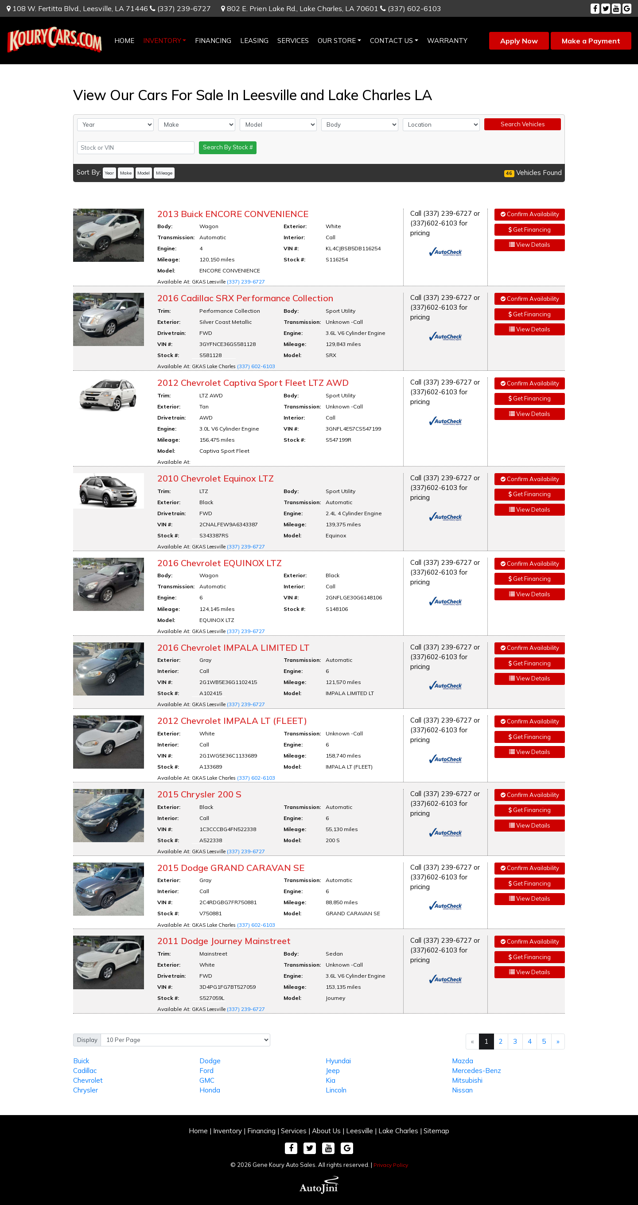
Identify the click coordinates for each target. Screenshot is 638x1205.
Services (294, 1131)
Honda (209, 1090)
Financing (261, 1131)
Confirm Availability (530, 214)
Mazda (462, 1061)
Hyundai (338, 1061)
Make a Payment (591, 40)
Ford (206, 1070)
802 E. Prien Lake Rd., (299, 8)
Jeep (333, 1070)
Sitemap (436, 1131)
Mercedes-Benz (476, 1070)
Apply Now (519, 40)
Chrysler (85, 1090)
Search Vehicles (523, 124)
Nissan (462, 1090)
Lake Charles (398, 1131)
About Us (326, 1131)
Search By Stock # (228, 147)
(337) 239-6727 (180, 8)
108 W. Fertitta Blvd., (77, 8)
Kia (330, 1080)
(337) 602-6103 (410, 8)
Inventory (227, 1131)
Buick (81, 1061)
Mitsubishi (467, 1080)
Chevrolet (88, 1080)
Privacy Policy (390, 1165)
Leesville (359, 1131)
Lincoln (336, 1090)
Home (198, 1131)
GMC (206, 1080)
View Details (529, 244)
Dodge (210, 1061)
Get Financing (530, 229)
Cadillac (85, 1070)
